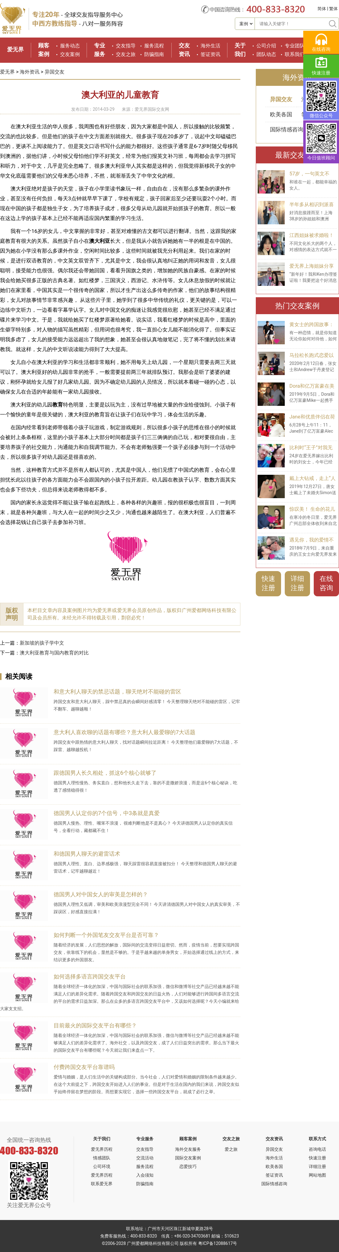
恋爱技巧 (188, 1166)
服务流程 (154, 46)
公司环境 (101, 1166)
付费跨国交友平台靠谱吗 (84, 1067)
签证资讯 (210, 54)
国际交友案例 (188, 1157)
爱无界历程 (101, 1149)
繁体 (333, 8)
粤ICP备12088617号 (217, 1243)
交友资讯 (274, 1138)
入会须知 (144, 1175)
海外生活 (210, 46)
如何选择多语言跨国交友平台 (90, 976)
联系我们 (294, 54)
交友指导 (126, 46)
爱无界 (15, 49)
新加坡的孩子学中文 (42, 643)
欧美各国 (281, 114)
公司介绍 (266, 46)
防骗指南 (154, 54)
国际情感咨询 (286, 129)
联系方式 (317, 1138)
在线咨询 (326, 583)
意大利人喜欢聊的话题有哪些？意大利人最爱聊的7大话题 (124, 732)
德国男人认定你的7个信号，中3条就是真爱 (107, 813)
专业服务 (144, 1138)
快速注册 (268, 583)
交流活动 (144, 1157)
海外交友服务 (188, 1149)
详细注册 (297, 583)
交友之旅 (126, 54)
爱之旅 (231, 1149)
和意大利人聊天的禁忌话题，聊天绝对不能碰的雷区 (117, 691)
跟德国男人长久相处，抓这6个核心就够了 (105, 773)
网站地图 (317, 1175)
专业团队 (294, 46)
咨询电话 (317, 1149)
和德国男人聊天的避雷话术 (87, 853)
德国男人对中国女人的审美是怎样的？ (101, 894)
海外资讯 (29, 72)
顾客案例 (188, 1138)
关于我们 (101, 1138)
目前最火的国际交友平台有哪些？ (95, 1025)
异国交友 (54, 72)
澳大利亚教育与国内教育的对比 (54, 653)
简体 (321, 8)
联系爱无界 (101, 1183)
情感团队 (101, 1157)
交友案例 (70, 54)
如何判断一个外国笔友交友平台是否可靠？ (106, 935)
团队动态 (266, 54)
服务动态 (70, 46)
